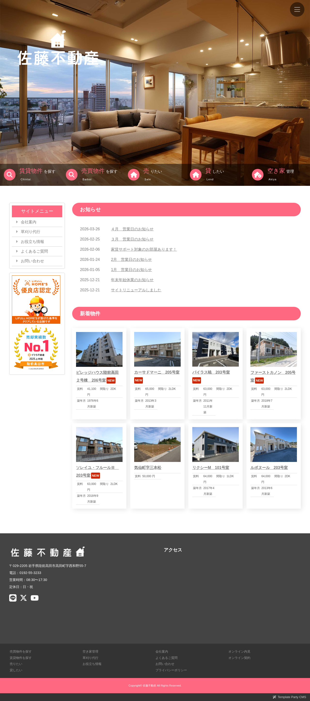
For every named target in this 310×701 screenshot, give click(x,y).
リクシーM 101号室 (210, 468)
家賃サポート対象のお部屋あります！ (144, 249)
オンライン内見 (239, 651)
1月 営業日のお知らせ (131, 270)
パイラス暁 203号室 (211, 372)
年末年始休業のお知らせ (132, 280)
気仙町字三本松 (147, 468)
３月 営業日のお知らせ (132, 239)
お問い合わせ (32, 261)
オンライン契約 (239, 658)
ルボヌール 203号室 (269, 468)
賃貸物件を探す (21, 658)
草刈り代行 (30, 232)
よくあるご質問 (34, 251)
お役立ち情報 (32, 242)
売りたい (16, 664)
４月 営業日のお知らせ (132, 229)
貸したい (16, 670)
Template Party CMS (292, 697)
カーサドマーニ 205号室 (156, 372)
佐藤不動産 (149, 685)
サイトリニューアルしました (136, 290)
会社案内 (28, 222)
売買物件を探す (21, 651)
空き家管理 (90, 651)
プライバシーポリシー (171, 670)
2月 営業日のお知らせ (131, 259)
